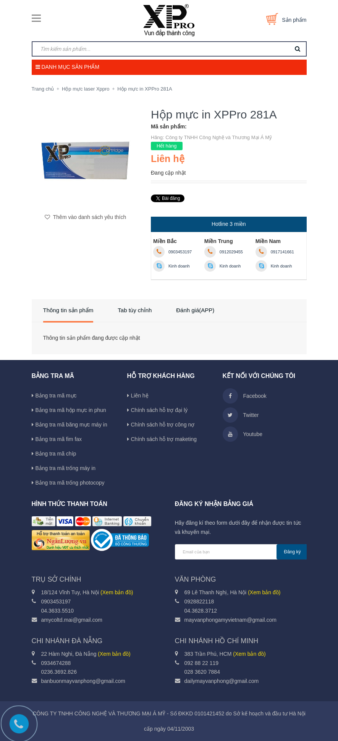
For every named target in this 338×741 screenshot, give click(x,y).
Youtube (243, 434)
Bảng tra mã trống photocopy (70, 483)
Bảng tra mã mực (56, 395)
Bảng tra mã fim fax (59, 439)
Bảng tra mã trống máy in (66, 468)
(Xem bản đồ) (116, 592)
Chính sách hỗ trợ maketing (164, 439)
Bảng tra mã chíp (56, 454)
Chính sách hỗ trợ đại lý (159, 410)
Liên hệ (140, 395)
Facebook (245, 396)
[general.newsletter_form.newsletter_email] (241, 551)
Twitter (241, 415)
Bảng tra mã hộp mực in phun (71, 410)
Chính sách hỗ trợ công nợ (163, 425)
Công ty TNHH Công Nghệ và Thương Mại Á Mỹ (218, 137)
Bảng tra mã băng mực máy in (71, 425)
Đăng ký (292, 552)
